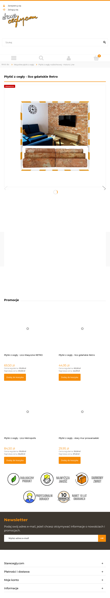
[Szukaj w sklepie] (52, 42)
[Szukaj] (104, 42)
